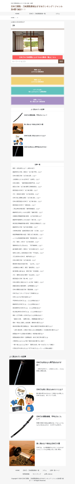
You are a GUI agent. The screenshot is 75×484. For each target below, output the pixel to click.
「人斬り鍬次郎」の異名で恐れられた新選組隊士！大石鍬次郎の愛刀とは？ (36, 330)
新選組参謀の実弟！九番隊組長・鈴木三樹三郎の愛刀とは (30, 337)
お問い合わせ (48, 474)
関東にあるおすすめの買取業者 (37, 71)
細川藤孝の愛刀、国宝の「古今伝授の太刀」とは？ (28, 249)
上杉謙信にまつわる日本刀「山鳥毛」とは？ (26, 179)
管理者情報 (26, 474)
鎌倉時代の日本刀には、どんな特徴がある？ (26, 304)
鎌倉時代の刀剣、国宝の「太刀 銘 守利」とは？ (27, 172)
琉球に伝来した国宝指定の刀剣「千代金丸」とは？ (28, 253)
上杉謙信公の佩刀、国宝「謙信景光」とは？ (26, 267)
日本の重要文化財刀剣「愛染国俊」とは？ (25, 289)
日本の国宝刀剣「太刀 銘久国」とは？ (24, 260)
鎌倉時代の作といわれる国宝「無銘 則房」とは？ (28, 212)
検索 (61, 61)
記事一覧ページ (55, 470)
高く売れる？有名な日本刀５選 (33, 124)
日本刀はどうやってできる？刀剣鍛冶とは (25, 293)
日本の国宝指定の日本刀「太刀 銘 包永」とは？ (27, 201)
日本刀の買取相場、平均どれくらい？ (35, 115)
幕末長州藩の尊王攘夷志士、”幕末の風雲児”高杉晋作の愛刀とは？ (33, 326)
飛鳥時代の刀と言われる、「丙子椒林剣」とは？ (28, 245)
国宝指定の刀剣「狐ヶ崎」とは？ (23, 278)
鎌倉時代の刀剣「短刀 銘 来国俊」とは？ (25, 227)
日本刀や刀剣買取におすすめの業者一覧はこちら (37, 57)
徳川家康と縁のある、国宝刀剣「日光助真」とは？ (28, 271)
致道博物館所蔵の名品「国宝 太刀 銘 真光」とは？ (28, 234)
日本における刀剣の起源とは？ (22, 297)
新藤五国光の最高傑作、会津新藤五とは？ (25, 286)
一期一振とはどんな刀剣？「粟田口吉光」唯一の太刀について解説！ (34, 344)
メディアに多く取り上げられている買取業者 (37, 91)
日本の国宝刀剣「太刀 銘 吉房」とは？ (25, 175)
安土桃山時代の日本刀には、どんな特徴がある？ (28, 311)
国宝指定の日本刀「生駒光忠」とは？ (24, 205)
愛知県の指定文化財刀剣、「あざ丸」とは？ (26, 264)
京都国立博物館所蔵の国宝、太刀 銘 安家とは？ (27, 216)
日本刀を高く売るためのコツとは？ (35, 135)
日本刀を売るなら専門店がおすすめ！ (35, 147)
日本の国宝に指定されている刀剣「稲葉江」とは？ (28, 282)
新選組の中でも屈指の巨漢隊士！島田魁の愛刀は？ (28, 333)
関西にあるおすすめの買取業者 (37, 81)
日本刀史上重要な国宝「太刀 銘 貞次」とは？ (27, 198)
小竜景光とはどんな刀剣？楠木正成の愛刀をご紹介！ (29, 341)
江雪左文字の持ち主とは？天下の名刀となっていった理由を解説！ (33, 348)
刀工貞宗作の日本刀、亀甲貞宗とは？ (24, 256)
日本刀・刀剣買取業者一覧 (37, 13)
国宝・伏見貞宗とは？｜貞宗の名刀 (23, 168)
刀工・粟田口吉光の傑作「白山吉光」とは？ (26, 275)
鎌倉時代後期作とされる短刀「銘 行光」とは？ (27, 220)
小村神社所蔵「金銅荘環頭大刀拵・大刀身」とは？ (28, 231)
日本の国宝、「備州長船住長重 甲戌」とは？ (26, 183)
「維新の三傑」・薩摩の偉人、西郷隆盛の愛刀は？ (28, 319)
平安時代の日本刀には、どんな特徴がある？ (26, 300)
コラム (57, 13)
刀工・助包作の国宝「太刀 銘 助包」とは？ (26, 194)
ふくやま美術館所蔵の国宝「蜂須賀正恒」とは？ (28, 238)
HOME (18, 13)
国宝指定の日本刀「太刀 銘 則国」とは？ (25, 190)
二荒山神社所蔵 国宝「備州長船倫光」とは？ (26, 208)
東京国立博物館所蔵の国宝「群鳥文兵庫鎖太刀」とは (29, 223)
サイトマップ (37, 474)
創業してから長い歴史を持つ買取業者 (37, 100)
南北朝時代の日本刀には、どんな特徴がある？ (27, 308)
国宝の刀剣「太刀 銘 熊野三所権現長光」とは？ (27, 186)
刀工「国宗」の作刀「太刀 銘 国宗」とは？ (26, 242)
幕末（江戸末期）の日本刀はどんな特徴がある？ (28, 315)
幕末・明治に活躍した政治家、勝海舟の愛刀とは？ (28, 322)
